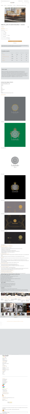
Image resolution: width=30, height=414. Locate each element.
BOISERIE (3, 121)
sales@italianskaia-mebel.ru (16, 264)
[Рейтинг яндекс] (4, 402)
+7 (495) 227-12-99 (4, 390)
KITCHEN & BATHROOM (4, 230)
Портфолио (3, 371)
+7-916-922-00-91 (22, 265)
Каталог (3, 2)
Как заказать (4, 365)
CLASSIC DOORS (4, 147)
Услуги (3, 364)
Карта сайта (3, 408)
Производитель (4, 30)
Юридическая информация (5, 369)
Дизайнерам (4, 368)
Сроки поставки (4, 362)
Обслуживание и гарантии (5, 363)
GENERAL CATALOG (4, 213)
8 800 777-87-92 (4, 389)
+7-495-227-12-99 (17, 265)
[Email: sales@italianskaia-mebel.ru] (22, 2)
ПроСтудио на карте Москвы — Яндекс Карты (15, 354)
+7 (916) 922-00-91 (4, 391)
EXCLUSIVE (3, 200)
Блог (3, 373)
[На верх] (3, 410)
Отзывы (3, 372)
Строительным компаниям (5, 367)
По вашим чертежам (4, 360)
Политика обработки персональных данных (22, 407)
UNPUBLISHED (3, 244)
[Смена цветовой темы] (24, 2)
